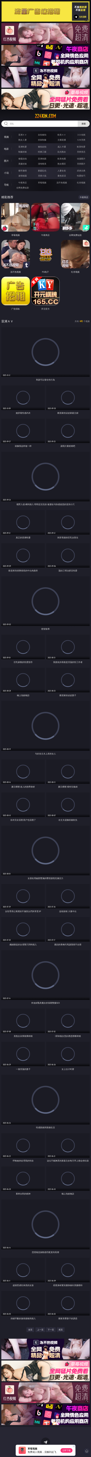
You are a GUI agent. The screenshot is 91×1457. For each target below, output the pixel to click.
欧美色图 (62, 158)
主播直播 (62, 139)
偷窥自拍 (22, 158)
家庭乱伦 (42, 170)
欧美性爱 (81, 146)
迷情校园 (22, 175)
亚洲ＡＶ (22, 134)
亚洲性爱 (22, 146)
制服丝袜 (22, 151)
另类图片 (81, 163)
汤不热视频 (61, 182)
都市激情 (22, 170)
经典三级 (42, 151)
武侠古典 (81, 170)
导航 (6, 184)
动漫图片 (81, 158)
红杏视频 (81, 182)
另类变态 (81, 151)
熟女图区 (62, 163)
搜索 (84, 123)
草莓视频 (42, 182)
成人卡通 (62, 146)
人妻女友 (62, 170)
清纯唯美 (42, 163)
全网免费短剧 (22, 187)
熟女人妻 (22, 139)
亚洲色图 (42, 158)
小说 (6, 172)
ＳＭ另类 (81, 139)
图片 (6, 160)
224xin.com (45, 116)
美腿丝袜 (22, 163)
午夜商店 (22, 182)
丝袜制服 (42, 139)
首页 (30, 1329)
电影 (6, 148)
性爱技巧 (81, 175)
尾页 (61, 1329)
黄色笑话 (62, 175)
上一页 (40, 1329)
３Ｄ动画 (81, 134)
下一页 (51, 1329)
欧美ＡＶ (62, 134)
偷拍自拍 (42, 146)
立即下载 (66, 1450)
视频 (6, 137)
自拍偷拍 (42, 134)
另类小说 (42, 175)
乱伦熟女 (62, 151)
